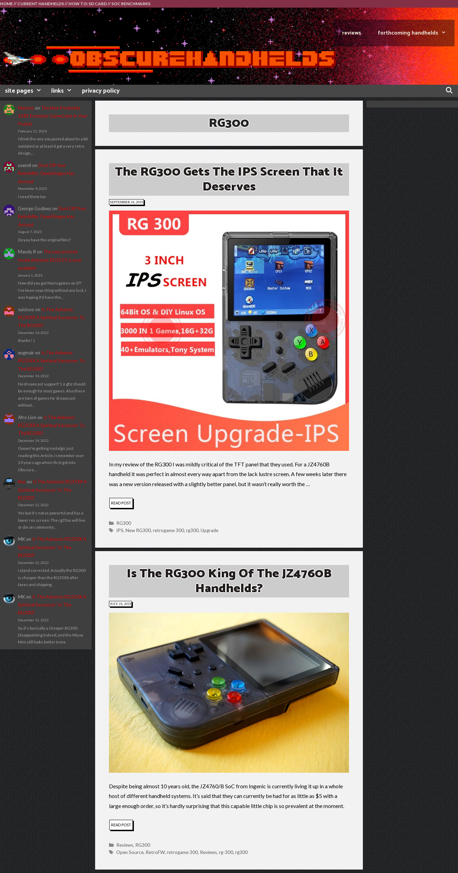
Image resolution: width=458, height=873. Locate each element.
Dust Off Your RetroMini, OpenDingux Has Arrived (46, 173)
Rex (22, 481)
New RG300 (138, 530)
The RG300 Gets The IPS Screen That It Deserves (229, 179)
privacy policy (101, 91)
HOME (6, 3)
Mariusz (26, 108)
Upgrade (209, 530)
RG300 (123, 523)
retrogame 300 (168, 530)
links (64, 91)
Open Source (130, 852)
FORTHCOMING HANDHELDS (416, 33)
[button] (229, 331)
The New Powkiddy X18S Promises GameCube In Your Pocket (53, 116)
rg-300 (226, 852)
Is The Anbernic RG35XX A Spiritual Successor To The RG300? (51, 317)
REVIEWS (351, 33)
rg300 (192, 530)
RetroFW (155, 852)
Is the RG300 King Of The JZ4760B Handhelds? (229, 581)
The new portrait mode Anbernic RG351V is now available (49, 260)
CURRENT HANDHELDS (40, 3)
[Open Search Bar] (449, 91)
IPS (119, 530)
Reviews (124, 845)
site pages (25, 91)
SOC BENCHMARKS (130, 3)
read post (122, 503)
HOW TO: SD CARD (87, 3)
